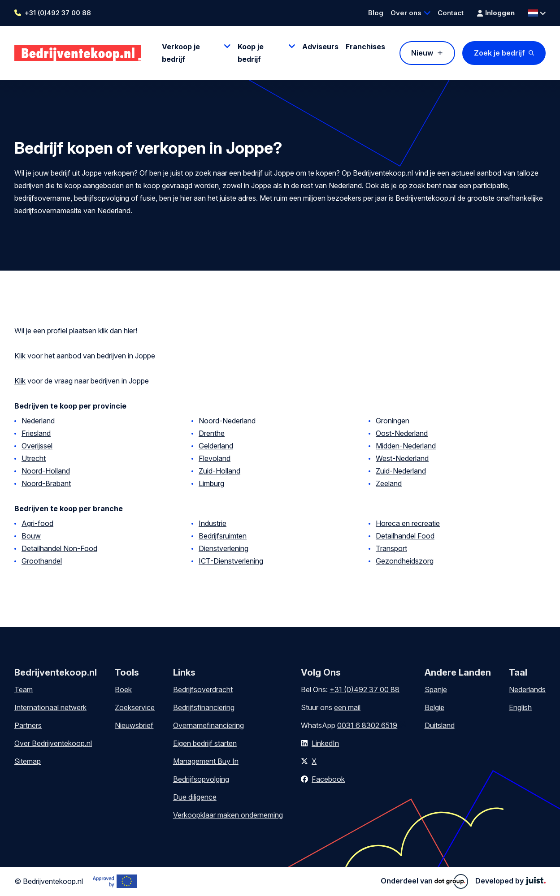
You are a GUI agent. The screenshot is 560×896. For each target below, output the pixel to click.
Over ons (406, 13)
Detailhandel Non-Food (59, 548)
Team (23, 689)
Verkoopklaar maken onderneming (228, 814)
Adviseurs (320, 46)
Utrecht (34, 458)
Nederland (38, 420)
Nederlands (527, 689)
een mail (347, 707)
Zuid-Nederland (401, 470)
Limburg (211, 483)
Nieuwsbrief (134, 725)
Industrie (212, 523)
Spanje (436, 689)
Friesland (36, 433)
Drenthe (212, 433)
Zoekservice (135, 707)
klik (103, 330)
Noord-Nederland (227, 420)
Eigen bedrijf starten (205, 743)
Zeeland (389, 483)
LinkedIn (325, 743)
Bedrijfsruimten (223, 535)
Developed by (510, 880)
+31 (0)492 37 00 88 (58, 13)
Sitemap (27, 761)
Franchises (365, 46)
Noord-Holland (46, 470)
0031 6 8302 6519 (367, 725)
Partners (28, 725)
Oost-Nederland (402, 433)
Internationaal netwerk (50, 707)
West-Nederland (402, 458)
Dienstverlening (223, 548)
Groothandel (42, 560)
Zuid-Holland (219, 470)
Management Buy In (206, 761)
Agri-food (37, 523)
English (520, 707)
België (434, 707)
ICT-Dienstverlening (231, 560)
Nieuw (422, 52)
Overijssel (37, 445)
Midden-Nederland (406, 445)
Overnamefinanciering (208, 725)
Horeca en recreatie (408, 523)
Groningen (392, 420)
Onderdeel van (424, 881)
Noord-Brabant (46, 483)
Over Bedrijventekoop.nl (53, 743)
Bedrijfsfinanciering (203, 707)
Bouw (31, 535)
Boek (123, 689)
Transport (391, 548)
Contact (451, 13)
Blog (375, 13)
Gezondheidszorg (405, 560)
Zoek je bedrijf (499, 52)
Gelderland (216, 445)
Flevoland (214, 458)
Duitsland (440, 725)
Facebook (328, 779)
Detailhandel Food (405, 535)
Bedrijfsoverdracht (203, 689)
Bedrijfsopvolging (201, 779)
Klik (20, 355)
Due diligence (195, 797)
